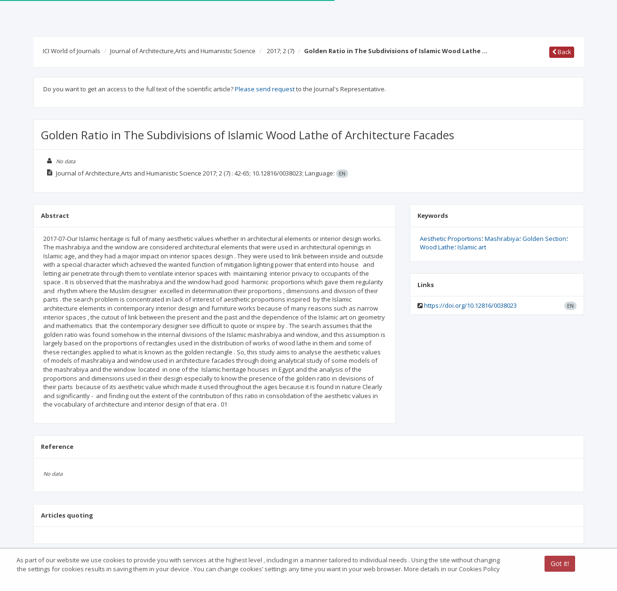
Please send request (265, 89)
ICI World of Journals (71, 51)
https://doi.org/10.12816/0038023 (470, 305)
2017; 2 (280, 51)
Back (561, 52)
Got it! (560, 563)
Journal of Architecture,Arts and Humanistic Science (183, 51)
